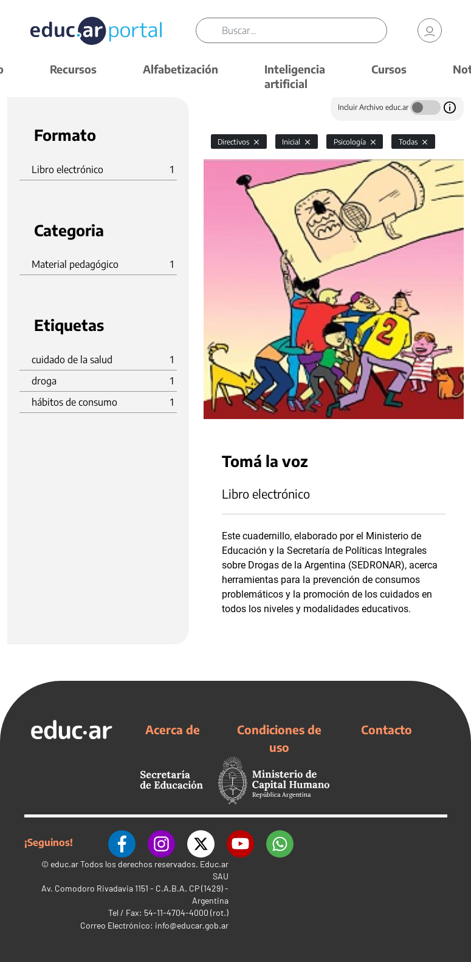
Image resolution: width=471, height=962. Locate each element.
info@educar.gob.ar (192, 925)
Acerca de (172, 729)
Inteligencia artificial (294, 76)
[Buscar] (304, 30)
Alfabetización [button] (180, 69)
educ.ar (64, 864)
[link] (430, 30)
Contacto (386, 729)
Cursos (389, 69)
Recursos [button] (73, 69)
